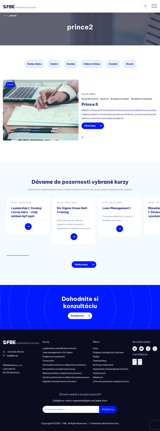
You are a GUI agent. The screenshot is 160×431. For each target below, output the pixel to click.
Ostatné (113, 64)
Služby (96, 356)
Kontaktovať (77, 316)
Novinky (71, 64)
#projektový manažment (141, 99)
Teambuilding (99, 360)
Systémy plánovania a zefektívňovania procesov (66, 377)
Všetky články (34, 64)
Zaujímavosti (99, 373)
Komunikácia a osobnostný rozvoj (59, 369)
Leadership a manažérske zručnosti (60, 348)
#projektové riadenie (119, 99)
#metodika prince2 (89, 99)
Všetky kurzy (81, 264)
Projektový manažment (54, 356)
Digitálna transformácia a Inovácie (59, 381)
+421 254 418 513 (15, 352)
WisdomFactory (110, 423)
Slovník (130, 64)
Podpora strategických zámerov (108, 352)
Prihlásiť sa (108, 409)
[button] (82, 137)
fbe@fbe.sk (12, 355)
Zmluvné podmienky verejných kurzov (111, 381)
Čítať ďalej (89, 125)
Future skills (48, 360)
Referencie (98, 377)
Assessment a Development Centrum (110, 369)
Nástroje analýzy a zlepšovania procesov (62, 373)
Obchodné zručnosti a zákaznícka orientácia (64, 365)
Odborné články (92, 64)
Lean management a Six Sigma (58, 352)
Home (5, 16)
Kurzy (95, 348)
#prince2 (104, 99)
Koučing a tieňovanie (103, 365)
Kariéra (54, 64)
